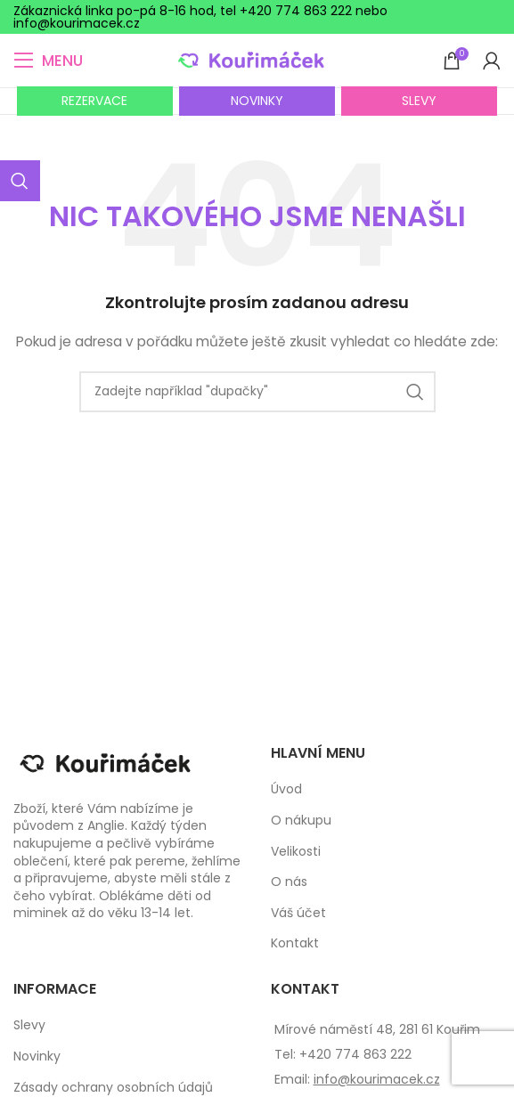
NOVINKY (257, 101)
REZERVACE (94, 101)
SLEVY (419, 101)
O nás (289, 882)
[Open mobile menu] (48, 60)
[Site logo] (257, 60)
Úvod (286, 789)
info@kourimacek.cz (377, 1079)
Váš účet (298, 913)
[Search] (257, 391)
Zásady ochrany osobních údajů (113, 1087)
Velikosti (296, 851)
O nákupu (301, 820)
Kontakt (295, 943)
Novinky (37, 1056)
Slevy (29, 1025)
